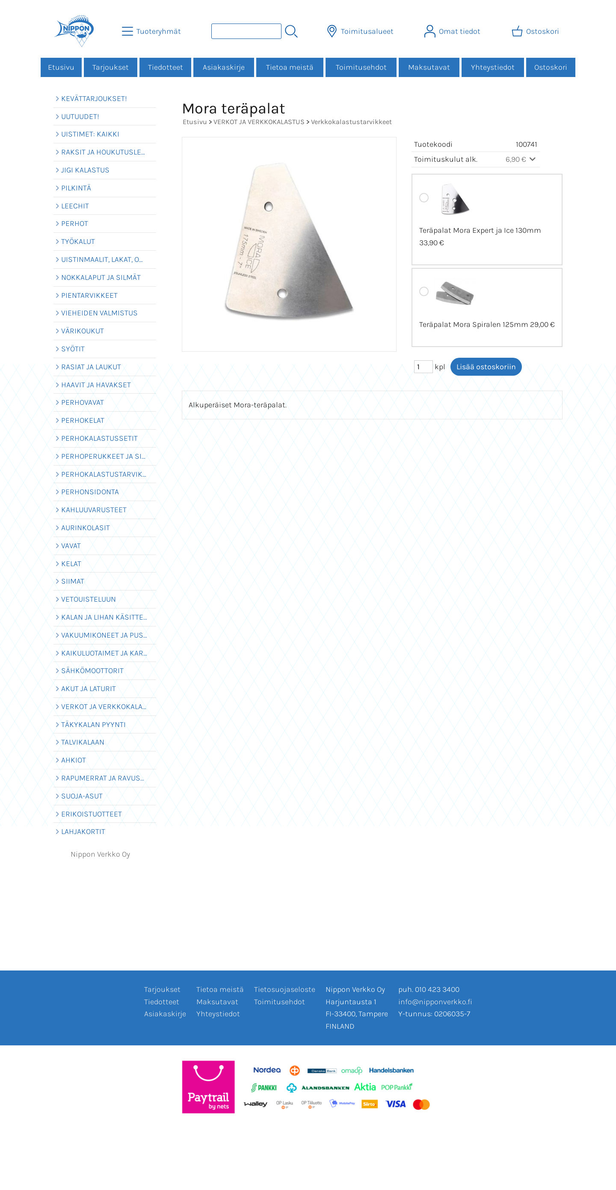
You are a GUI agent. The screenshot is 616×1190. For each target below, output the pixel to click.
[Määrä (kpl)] (423, 366)
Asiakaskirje (224, 67)
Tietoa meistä (290, 67)
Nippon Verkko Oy (100, 854)
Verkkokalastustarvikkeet (351, 122)
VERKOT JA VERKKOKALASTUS (259, 122)
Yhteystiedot (493, 67)
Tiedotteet (165, 67)
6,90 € (522, 159)
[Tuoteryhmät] (152, 31)
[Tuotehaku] (246, 31)
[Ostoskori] (536, 31)
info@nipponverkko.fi (435, 1001)
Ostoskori (550, 67)
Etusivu (61, 67)
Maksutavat (429, 67)
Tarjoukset (110, 67)
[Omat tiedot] (453, 31)
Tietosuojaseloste (284, 989)
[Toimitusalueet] (361, 31)
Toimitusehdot (361, 67)
